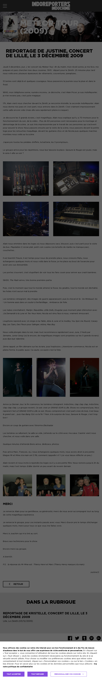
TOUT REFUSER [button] (37, 674)
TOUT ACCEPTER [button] (14, 674)
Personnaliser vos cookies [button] (67, 674)
